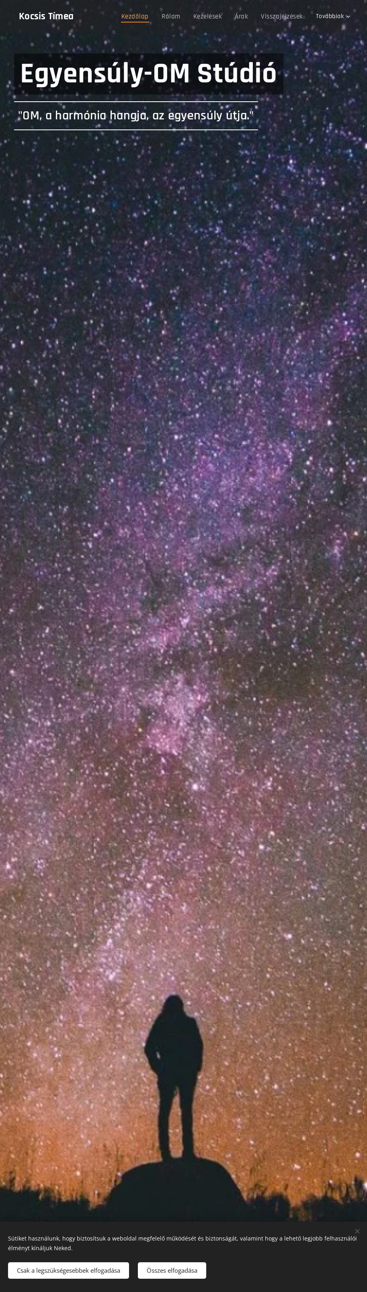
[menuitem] (142, 16)
